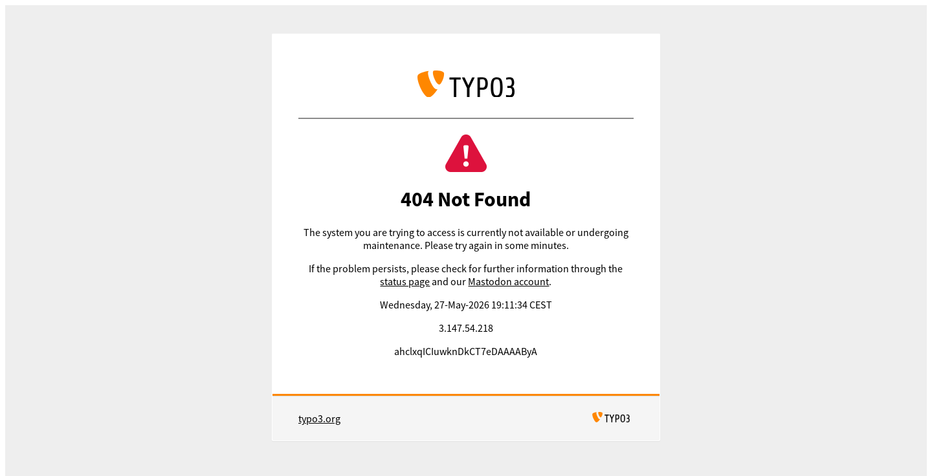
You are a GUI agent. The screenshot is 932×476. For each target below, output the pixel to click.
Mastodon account (508, 281)
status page (405, 281)
